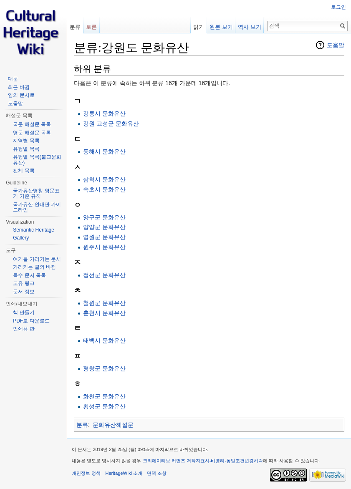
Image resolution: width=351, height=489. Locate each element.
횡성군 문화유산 (104, 406)
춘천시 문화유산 (104, 313)
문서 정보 (23, 292)
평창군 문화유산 (104, 368)
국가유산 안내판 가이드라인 (37, 207)
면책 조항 (157, 473)
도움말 (335, 45)
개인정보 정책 (86, 473)
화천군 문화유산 (104, 396)
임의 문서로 (21, 95)
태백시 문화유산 (104, 340)
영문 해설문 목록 (32, 133)
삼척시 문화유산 (104, 179)
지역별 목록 (26, 141)
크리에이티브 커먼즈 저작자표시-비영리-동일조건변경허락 (203, 460)
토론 (91, 27)
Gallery (21, 238)
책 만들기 (23, 312)
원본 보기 (221, 27)
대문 (13, 79)
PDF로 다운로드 (31, 321)
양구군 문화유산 (104, 217)
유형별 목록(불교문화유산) (37, 160)
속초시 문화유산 (104, 189)
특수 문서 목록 (29, 275)
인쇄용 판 (23, 329)
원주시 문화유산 (104, 247)
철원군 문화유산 (104, 303)
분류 (82, 424)
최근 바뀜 (18, 87)
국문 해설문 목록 (32, 124)
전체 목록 (23, 171)
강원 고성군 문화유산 (111, 123)
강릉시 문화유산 (104, 113)
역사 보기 (249, 27)
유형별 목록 (26, 149)
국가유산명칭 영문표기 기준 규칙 (36, 193)
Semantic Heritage (33, 230)
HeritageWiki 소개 (123, 473)
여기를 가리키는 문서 (37, 259)
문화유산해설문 (113, 424)
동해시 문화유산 (104, 151)
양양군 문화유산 (104, 227)
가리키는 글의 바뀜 (34, 267)
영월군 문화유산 (104, 237)
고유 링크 (23, 283)
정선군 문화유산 (104, 275)
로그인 (338, 7)
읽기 (198, 27)
